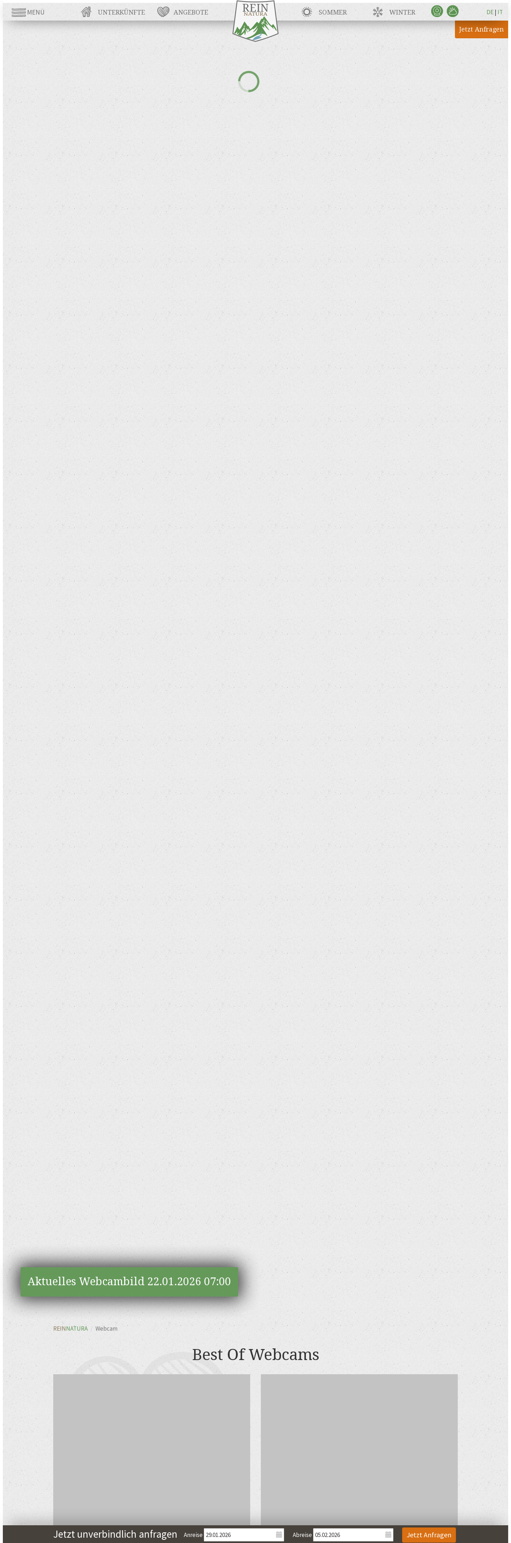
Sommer (333, 12)
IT (500, 12)
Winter (402, 12)
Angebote (191, 12)
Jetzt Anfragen (481, 29)
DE (490, 12)
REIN (70, 1328)
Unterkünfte (121, 12)
